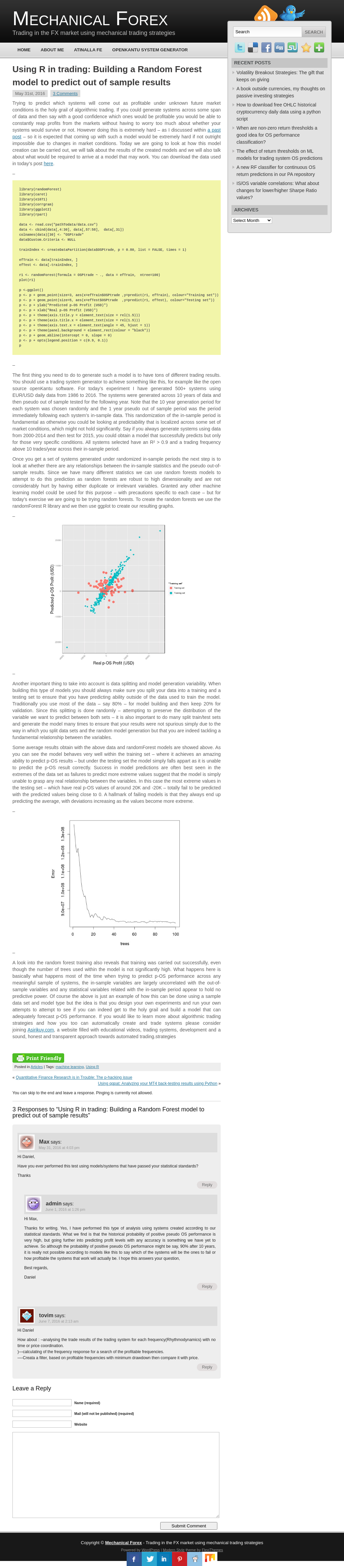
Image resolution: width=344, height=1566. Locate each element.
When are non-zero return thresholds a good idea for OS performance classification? (276, 135)
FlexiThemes (212, 1550)
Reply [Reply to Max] (207, 1185)
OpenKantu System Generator (150, 49)
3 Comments (65, 93)
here (48, 163)
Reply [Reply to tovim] (207, 1367)
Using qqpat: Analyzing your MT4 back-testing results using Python (157, 1083)
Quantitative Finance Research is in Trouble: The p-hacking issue (74, 1077)
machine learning (70, 1067)
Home (24, 49)
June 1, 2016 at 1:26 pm (65, 1209)
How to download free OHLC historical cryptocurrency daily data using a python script (278, 112)
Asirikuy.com (41, 1029)
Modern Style (174, 1550)
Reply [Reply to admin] (207, 1286)
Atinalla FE (88, 49)
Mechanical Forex (90, 18)
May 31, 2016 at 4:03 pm (59, 1148)
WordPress (150, 1550)
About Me (52, 49)
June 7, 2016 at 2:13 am (59, 1321)
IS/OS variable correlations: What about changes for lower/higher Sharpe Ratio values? (277, 190)
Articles (37, 1067)
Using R (92, 1067)
